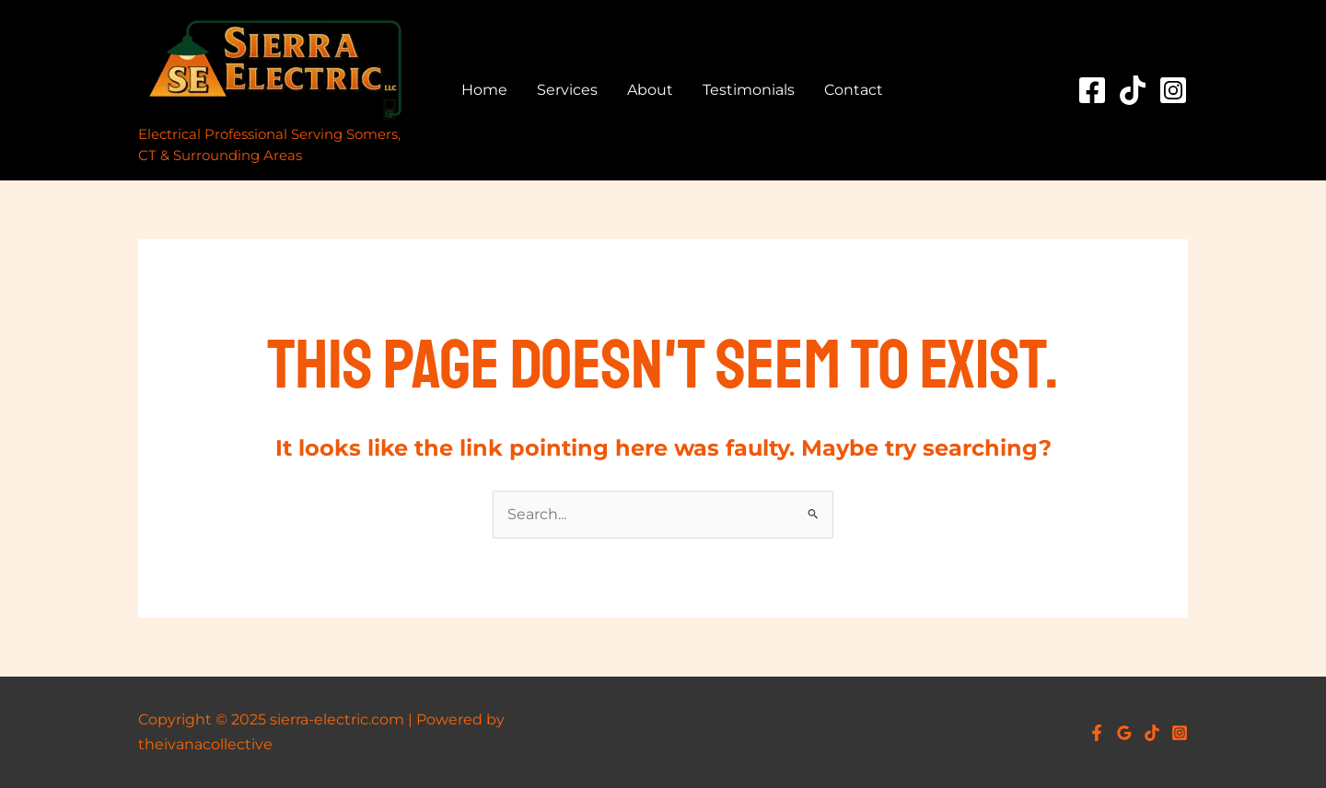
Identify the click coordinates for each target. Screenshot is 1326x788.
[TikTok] (1132, 90)
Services (567, 89)
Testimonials (749, 89)
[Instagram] (1173, 90)
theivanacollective (205, 744)
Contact (853, 89)
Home (484, 89)
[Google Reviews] (1124, 732)
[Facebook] (1092, 90)
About (650, 89)
